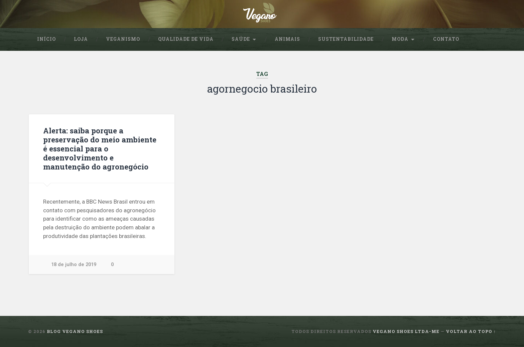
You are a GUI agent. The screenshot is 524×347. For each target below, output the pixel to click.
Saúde (241, 39)
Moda (400, 39)
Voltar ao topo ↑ (471, 331)
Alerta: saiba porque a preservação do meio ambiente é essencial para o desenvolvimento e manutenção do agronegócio (99, 148)
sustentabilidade (346, 39)
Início (46, 39)
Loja (81, 39)
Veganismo (123, 39)
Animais (287, 39)
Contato (446, 39)
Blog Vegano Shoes (75, 331)
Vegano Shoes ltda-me (406, 331)
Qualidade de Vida (186, 39)
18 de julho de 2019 (73, 264)
